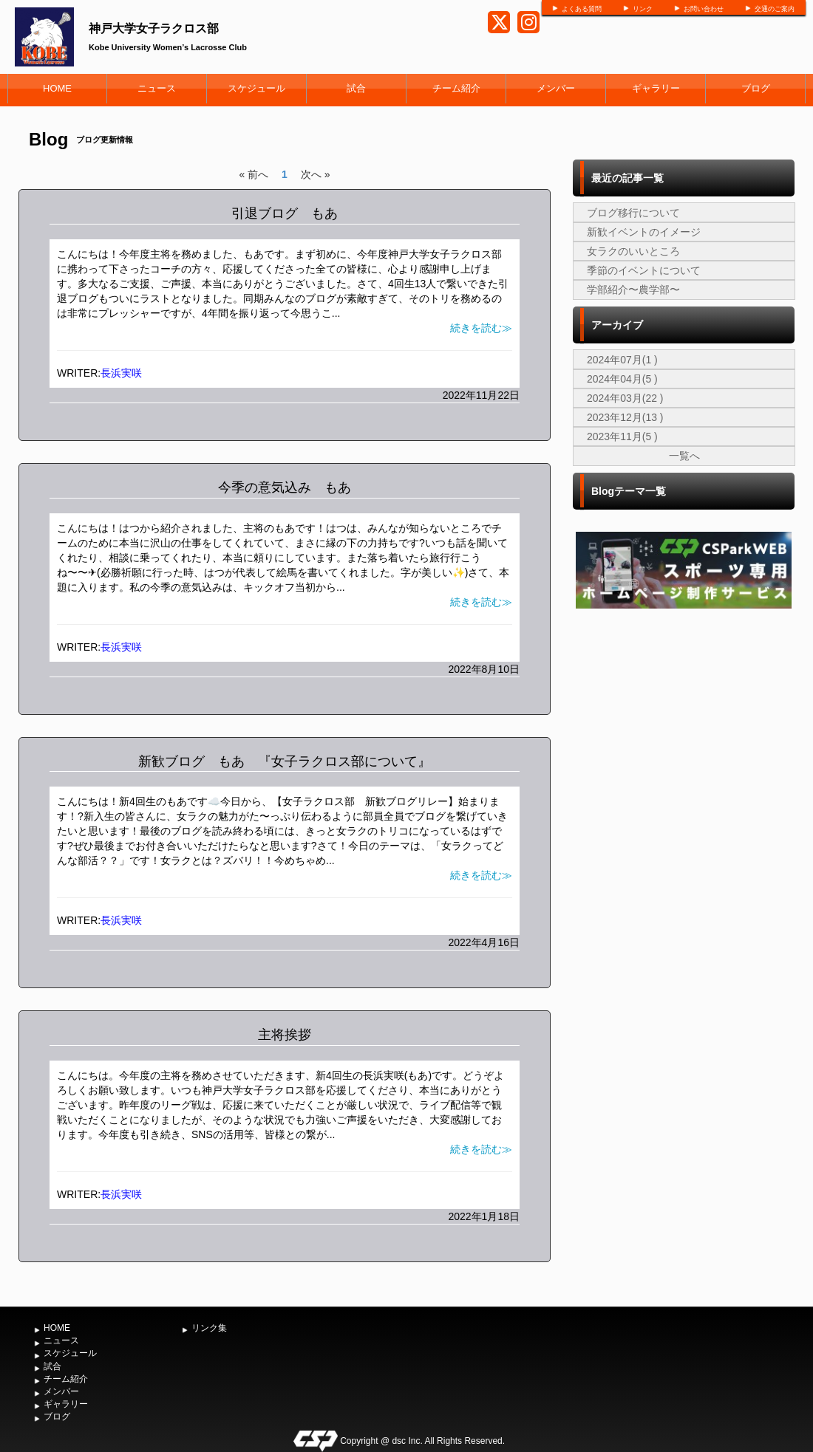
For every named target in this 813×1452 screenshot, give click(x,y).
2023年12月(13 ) (625, 417)
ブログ (755, 88)
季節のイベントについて (644, 270)
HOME (57, 88)
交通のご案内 (775, 9)
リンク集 (209, 1328)
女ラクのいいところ (633, 251)
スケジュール (256, 88)
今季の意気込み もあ (284, 487)
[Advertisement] (684, 852)
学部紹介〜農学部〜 (633, 289)
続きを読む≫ (481, 328)
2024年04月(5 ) (622, 379)
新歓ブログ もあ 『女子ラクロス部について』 (284, 761)
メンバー (556, 88)
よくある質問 (582, 9)
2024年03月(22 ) (625, 398)
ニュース (156, 88)
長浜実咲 (121, 373)
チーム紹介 (456, 88)
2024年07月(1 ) (622, 360)
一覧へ (684, 456)
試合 (356, 88)
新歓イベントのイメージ (644, 232)
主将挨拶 (284, 1034)
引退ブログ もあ (284, 213)
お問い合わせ (704, 9)
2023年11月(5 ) (622, 436)
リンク (643, 9)
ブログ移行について (633, 213)
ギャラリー (656, 88)
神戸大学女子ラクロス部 (154, 28)
